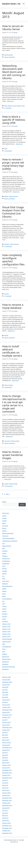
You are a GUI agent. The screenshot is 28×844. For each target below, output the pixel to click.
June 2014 (5, 783)
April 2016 (5, 737)
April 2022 (5, 692)
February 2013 (6, 823)
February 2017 (6, 722)
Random (6, 244)
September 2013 (7, 805)
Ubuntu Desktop (7, 639)
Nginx (4, 594)
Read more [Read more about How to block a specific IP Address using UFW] (19, 144)
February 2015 (6, 765)
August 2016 (6, 730)
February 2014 (6, 793)
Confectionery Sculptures (9, 541)
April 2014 (5, 788)
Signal (4, 619)
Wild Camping (6, 659)
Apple (4, 523)
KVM (5, 106)
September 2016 (7, 727)
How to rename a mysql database (12, 306)
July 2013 (5, 810)
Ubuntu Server (8, 55)
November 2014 (7, 773)
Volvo (3, 649)
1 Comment (7, 108)
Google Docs (6, 558)
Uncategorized (6, 646)
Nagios (4, 591)
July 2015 (5, 752)
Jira (3, 576)
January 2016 (6, 745)
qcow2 (6, 484)
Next (8, 494)
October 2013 (6, 803)
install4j (4, 571)
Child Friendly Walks (8, 538)
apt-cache (7, 441)
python (4, 609)
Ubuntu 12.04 (12, 106)
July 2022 (5, 689)
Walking (4, 654)
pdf (3, 601)
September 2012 (7, 833)
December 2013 (7, 798)
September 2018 (7, 710)
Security (4, 616)
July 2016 (5, 732)
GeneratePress (14, 841)
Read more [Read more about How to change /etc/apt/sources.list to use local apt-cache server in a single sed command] (9, 436)
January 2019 (6, 705)
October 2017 (6, 717)
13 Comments (8, 486)
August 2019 (6, 700)
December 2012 (7, 825)
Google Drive (6, 561)
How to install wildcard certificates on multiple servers (12, 351)
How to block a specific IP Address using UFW (13, 120)
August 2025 (6, 684)
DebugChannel (6, 546)
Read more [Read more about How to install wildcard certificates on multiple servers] (15, 380)
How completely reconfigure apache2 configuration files (13, 259)
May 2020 (5, 697)
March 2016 (5, 740)
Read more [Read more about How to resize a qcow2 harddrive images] (8, 479)
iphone (4, 573)
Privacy (4, 606)
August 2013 (6, 808)
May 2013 (5, 815)
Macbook (5, 584)
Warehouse (5, 656)
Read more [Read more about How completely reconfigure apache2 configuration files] (5, 289)
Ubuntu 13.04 (20, 106)
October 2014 (6, 775)
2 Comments (8, 387)
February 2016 (6, 742)
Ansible (4, 518)
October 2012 (6, 830)
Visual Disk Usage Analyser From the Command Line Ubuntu (13, 211)
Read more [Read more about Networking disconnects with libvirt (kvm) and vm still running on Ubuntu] (10, 101)
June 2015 (5, 755)
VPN (3, 651)
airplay (4, 516)
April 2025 (5, 687)
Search (4, 502)
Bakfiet (4, 531)
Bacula (4, 528)
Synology (5, 621)
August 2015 (6, 750)
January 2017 (6, 725)
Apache (6, 294)
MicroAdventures (7, 586)
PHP (3, 604)
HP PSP (4, 568)
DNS (3, 548)
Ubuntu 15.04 (6, 634)
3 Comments (8, 151)
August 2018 (6, 712)
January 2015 (6, 768)
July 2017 (5, 720)
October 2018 (6, 707)
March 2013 (5, 820)
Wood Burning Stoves (8, 667)
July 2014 (5, 780)
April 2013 (5, 818)
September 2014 (7, 778)
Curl (3, 543)
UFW (5, 148)
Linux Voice (5, 581)
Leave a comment (9, 57)
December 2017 (7, 715)
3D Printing (5, 513)
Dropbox (4, 551)
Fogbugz (4, 556)
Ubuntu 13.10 (6, 629)
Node (3, 596)
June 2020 (5, 695)
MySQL (6, 196)
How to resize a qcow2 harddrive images (12, 455)
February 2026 (6, 677)
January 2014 (6, 795)
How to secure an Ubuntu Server (13, 27)
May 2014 (5, 785)
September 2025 (7, 682)
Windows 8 (5, 662)
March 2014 (5, 790)
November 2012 (7, 828)
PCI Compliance (7, 599)
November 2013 (7, 800)
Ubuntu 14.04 (6, 631)
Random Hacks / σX (11, 3)
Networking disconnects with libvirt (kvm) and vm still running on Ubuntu (13, 72)
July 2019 (5, 702)
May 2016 (5, 735)
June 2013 (5, 813)
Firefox (4, 553)
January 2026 (6, 679)
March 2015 (5, 762)
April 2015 (5, 760)
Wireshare (5, 664)
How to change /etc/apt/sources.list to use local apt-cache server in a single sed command (14, 403)
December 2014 (7, 770)
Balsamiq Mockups (7, 533)
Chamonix (5, 536)
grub (3, 566)
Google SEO (5, 563)
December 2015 (7, 747)
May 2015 (5, 757)
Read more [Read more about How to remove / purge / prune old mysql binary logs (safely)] (16, 192)
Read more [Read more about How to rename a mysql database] (11, 331)
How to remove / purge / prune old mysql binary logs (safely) (13, 164)
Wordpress (5, 669)
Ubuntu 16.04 (6, 636)
